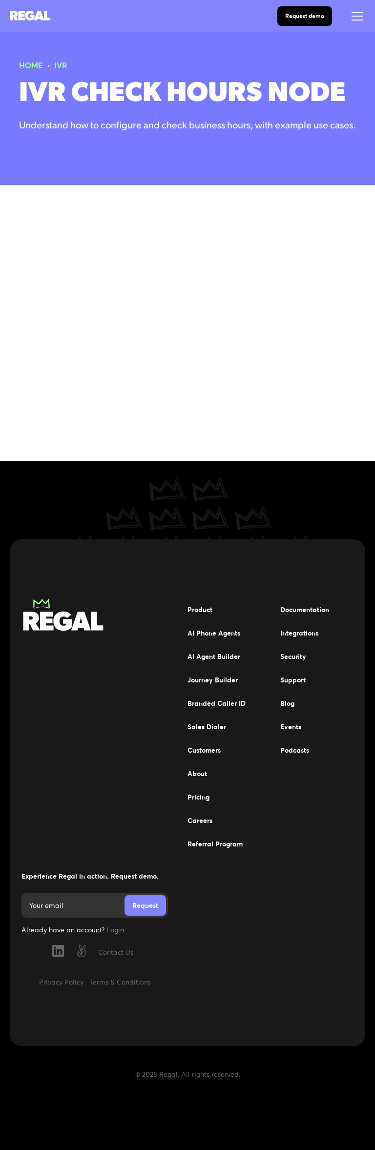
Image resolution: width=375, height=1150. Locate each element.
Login (115, 929)
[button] (355, 16)
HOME (31, 65)
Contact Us (115, 952)
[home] (37, 16)
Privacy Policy (61, 982)
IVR (60, 65)
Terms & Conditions (120, 982)
